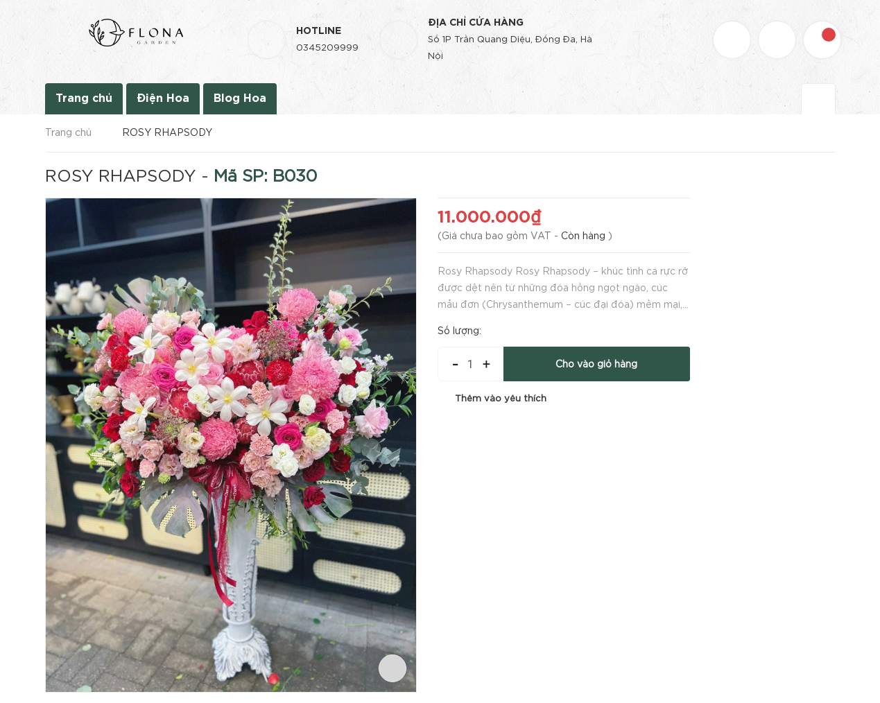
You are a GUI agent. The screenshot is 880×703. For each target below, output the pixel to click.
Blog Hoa (240, 99)
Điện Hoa (163, 99)
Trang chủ (83, 99)
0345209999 (327, 48)
